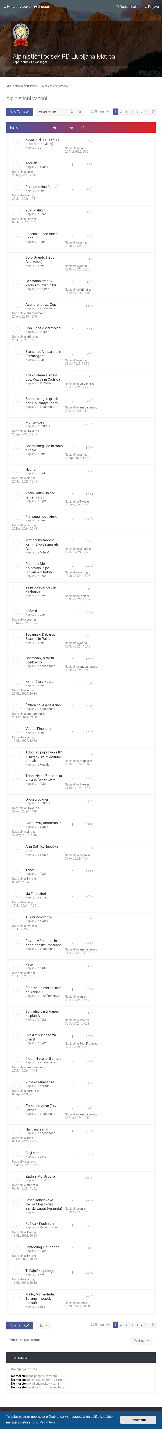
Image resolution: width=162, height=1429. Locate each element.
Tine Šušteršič (49, 996)
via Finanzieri (35, 893)
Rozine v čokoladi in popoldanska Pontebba (43, 943)
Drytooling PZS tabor (42, 1247)
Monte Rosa (34, 422)
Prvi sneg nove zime (41, 516)
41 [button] (146, 111)
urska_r (45, 426)
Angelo (44, 764)
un (41, 147)
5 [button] (137, 111)
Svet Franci (86, 1043)
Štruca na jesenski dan (43, 705)
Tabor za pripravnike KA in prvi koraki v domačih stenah (44, 756)
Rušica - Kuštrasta (39, 1223)
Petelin (30, 964)
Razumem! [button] (138, 1420)
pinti (43, 473)
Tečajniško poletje (39, 1271)
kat (29, 1138)
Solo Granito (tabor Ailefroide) (40, 259)
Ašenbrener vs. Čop (40, 304)
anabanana (47, 308)
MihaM (44, 552)
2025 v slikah (35, 210)
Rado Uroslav (49, 1227)
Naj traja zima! (36, 1129)
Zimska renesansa (39, 1082)
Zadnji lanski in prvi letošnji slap (40, 495)
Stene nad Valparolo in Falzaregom (43, 353)
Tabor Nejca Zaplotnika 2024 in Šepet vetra (43, 778)
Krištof (44, 289)
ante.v (44, 897)
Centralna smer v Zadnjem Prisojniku (40, 283)
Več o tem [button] (47, 1422)
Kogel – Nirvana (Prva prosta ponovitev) (42, 141)
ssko (43, 1156)
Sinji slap (32, 1153)
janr (42, 190)
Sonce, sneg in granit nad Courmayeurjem (41, 401)
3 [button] (126, 111)
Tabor (30, 870)
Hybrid (30, 469)
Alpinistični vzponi (26, 98)
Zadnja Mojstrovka (40, 1176)
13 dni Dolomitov (38, 917)
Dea (42, 1306)
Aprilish (31, 163)
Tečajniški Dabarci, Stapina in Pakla (40, 636)
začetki (31, 611)
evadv (44, 167)
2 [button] (121, 111)
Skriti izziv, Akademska (43, 823)
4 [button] (132, 111)
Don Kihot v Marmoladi (43, 328)
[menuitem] (43, 7)
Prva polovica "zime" (41, 186)
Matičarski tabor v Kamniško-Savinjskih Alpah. (41, 544)
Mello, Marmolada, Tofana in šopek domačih (40, 1298)
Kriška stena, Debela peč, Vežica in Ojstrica (42, 377)
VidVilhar (46, 383)
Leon (43, 214)
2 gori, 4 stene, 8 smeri (43, 1058)
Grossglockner (36, 799)
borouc (44, 1086)
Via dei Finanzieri (38, 728)
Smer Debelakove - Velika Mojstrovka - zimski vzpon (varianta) (43, 1204)
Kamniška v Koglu (39, 681)
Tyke (43, 501)
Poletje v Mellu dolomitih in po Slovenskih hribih (38, 568)
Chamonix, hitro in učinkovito (39, 660)
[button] (108, 112)
